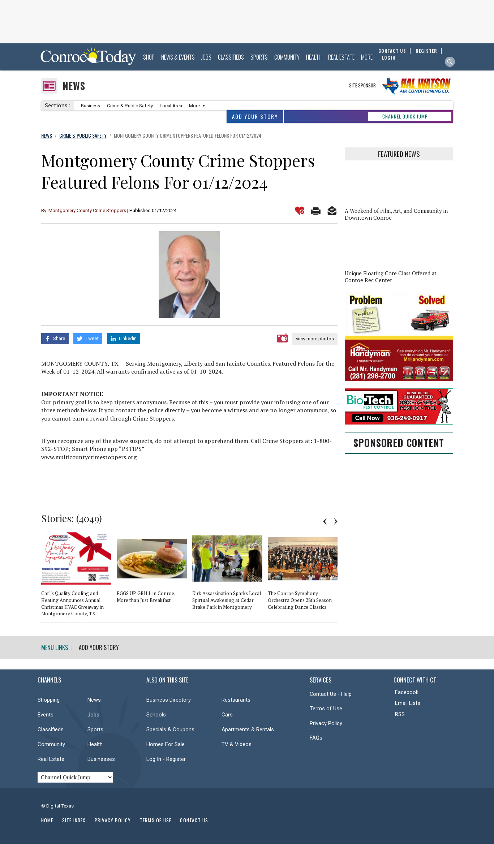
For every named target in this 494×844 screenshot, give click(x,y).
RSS (400, 714)
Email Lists (407, 703)
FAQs (316, 738)
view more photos (315, 338)
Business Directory (168, 700)
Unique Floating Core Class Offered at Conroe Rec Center (391, 277)
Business (90, 105)
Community (287, 57)
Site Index (74, 820)
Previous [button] (324, 521)
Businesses (101, 759)
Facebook (406, 692)
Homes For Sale (165, 744)
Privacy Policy (326, 723)
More (367, 57)
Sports (259, 57)
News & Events (178, 57)
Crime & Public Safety (130, 105)
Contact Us (194, 820)
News (74, 85)
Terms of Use (326, 708)
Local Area (171, 105)
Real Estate (341, 57)
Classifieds (231, 57)
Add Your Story (255, 116)
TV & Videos (237, 744)
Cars (227, 714)
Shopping (49, 700)
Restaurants (236, 700)
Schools (156, 714)
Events (45, 714)
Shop (149, 57)
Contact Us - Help (331, 694)
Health (314, 57)
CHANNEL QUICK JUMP (405, 116)
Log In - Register (166, 759)
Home (47, 820)
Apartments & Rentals (248, 729)
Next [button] (335, 521)
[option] (79, 577)
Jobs (206, 57)
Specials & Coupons (170, 729)
